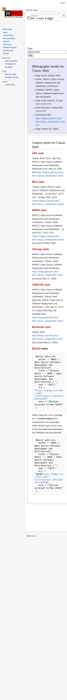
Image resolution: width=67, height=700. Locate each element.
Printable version (12, 77)
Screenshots (8, 35)
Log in (62, 3)
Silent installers (11, 61)
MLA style (38, 181)
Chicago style (40, 249)
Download (7, 44)
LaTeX (51, 415)
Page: (47, 52)
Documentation (9, 38)
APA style (38, 153)
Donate (6, 53)
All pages (8, 67)
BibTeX (36, 348)
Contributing (10, 85)
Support (6, 41)
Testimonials (8, 50)
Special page (31, 10)
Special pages (10, 74)
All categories (10, 64)
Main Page (7, 29)
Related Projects (10, 47)
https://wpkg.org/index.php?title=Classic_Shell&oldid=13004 (50, 122)
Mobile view (31, 536)
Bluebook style (41, 327)
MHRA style (39, 210)
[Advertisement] (41, 35)
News (5, 32)
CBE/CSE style (41, 284)
